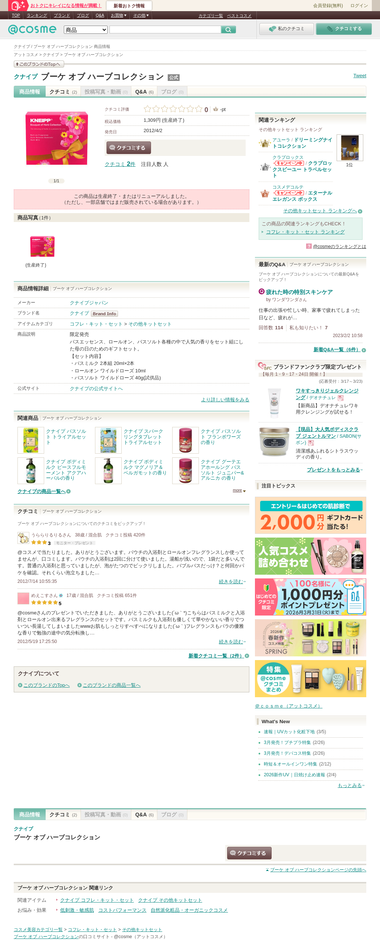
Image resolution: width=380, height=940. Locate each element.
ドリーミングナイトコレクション (302, 142)
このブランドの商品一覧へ (112, 685)
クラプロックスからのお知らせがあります (288, 163)
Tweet (359, 75)
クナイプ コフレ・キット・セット (97, 900)
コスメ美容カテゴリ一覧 (38, 929)
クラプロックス (288, 157)
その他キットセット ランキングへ (320, 210)
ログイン (359, 5)
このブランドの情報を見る (39, 64)
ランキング (37, 15)
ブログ (83, 15)
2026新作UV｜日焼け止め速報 (294, 774)
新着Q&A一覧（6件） (337, 349)
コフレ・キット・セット (96, 324)
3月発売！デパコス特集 (287, 753)
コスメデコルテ (288, 187)
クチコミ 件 (120, 164)
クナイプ (25, 77)
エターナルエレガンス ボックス (302, 196)
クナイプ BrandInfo (106, 314)
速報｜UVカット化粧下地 (289, 731)
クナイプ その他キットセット (170, 900)
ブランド (62, 15)
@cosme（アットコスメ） (141, 936)
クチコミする (129, 147)
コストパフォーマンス (122, 910)
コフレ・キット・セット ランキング (305, 232)
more (237, 490)
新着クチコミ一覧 (216, 656)
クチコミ (63, 92)
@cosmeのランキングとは (339, 246)
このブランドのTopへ (46, 685)
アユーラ (281, 140)
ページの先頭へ (318, 869)
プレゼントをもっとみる (333, 470)
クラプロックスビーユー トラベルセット (302, 169)
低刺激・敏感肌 (77, 910)
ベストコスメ (239, 15)
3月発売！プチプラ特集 (287, 742)
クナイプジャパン (89, 303)
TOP (16, 15)
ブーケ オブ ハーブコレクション (102, 76)
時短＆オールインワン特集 (290, 764)
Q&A (100, 15)
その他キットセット (150, 324)
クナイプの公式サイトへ (96, 388)
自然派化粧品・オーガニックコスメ (189, 910)
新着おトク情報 (129, 6)
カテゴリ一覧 (211, 15)
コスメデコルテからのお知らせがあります (288, 192)
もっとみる (350, 785)
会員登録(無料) (328, 5)
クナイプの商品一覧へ (41, 491)
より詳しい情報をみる (225, 399)
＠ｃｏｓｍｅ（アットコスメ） (288, 706)
